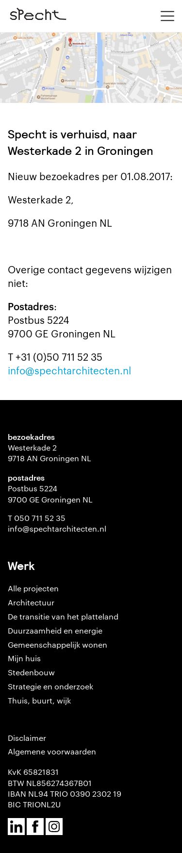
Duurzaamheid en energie (55, 630)
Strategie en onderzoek (50, 686)
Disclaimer (27, 738)
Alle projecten (33, 588)
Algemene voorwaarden (52, 751)
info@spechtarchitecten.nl (69, 370)
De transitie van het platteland (63, 616)
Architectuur (31, 602)
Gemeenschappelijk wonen (57, 644)
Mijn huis (24, 658)
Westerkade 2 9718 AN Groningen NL (49, 452)
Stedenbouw (31, 672)
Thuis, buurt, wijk (39, 700)
